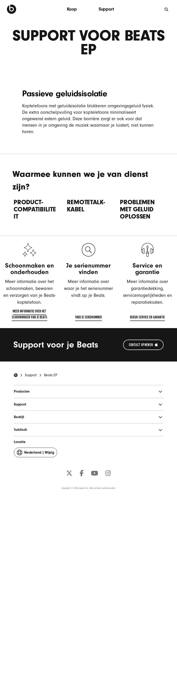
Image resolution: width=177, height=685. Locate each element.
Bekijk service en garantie (147, 493)
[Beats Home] (16, 550)
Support (106, 9)
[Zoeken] (167, 9)
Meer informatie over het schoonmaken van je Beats (25, 490)
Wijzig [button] (35, 629)
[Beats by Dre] (11, 9)
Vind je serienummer (88, 493)
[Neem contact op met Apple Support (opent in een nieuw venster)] (143, 520)
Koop (72, 9)
